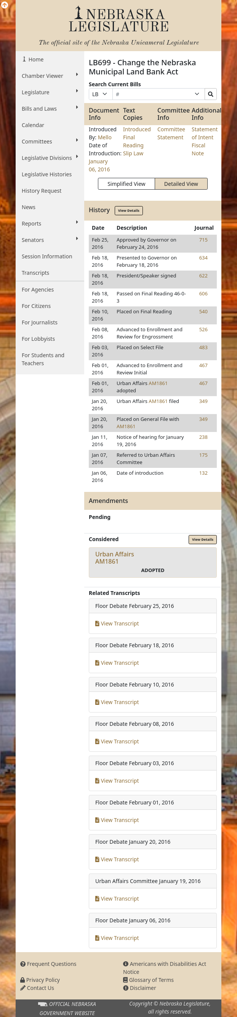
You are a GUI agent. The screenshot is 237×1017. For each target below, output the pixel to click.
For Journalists (40, 322)
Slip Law (133, 153)
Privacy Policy (40, 979)
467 (203, 365)
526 (203, 329)
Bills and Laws (50, 108)
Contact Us (37, 987)
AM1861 (158, 383)
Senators (50, 239)
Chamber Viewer (50, 75)
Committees (50, 141)
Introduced (137, 129)
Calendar (33, 125)
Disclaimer (139, 987)
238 (203, 437)
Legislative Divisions (50, 157)
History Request (41, 190)
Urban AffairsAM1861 (114, 558)
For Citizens (36, 305)
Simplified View (126, 183)
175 (203, 454)
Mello (105, 137)
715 (203, 239)
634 (203, 257)
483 (203, 347)
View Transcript (117, 623)
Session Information (47, 256)
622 (203, 275)
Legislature (50, 92)
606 (203, 293)
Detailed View (181, 183)
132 (203, 472)
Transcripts (35, 272)
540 (203, 311)
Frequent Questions (48, 963)
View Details (128, 210)
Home (35, 59)
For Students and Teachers (43, 359)
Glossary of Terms (148, 979)
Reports (50, 223)
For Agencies (38, 289)
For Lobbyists (38, 338)
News (28, 207)
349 (203, 401)
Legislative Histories (47, 174)
